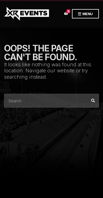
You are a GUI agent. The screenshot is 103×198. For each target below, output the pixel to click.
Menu (85, 14)
